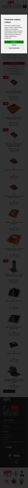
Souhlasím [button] (14, 42)
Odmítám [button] (14, 45)
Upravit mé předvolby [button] (14, 48)
